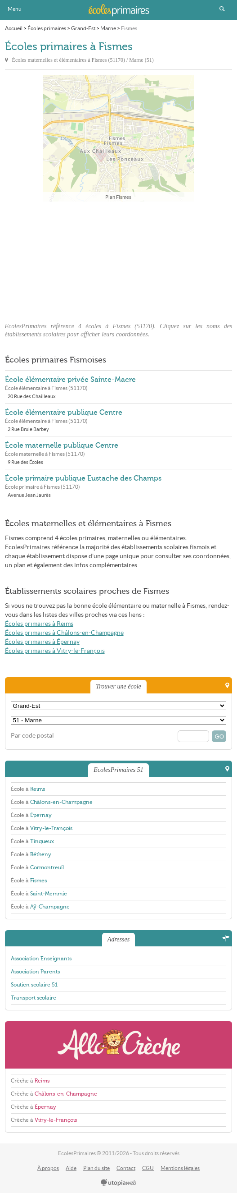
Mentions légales (180, 1168)
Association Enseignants (41, 958)
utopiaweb (118, 1183)
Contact (125, 1168)
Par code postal (32, 735)
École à (28, 789)
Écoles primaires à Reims (39, 623)
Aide (71, 1168)
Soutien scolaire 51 (34, 985)
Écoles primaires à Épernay (42, 641)
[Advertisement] (118, 259)
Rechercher (222, 9)
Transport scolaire (33, 998)
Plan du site (96, 1168)
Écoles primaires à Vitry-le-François (55, 650)
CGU (148, 1168)
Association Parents (35, 971)
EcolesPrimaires (118, 10)
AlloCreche (119, 1045)
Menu (15, 9)
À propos (48, 1168)
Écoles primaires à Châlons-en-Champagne (64, 632)
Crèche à (30, 1081)
